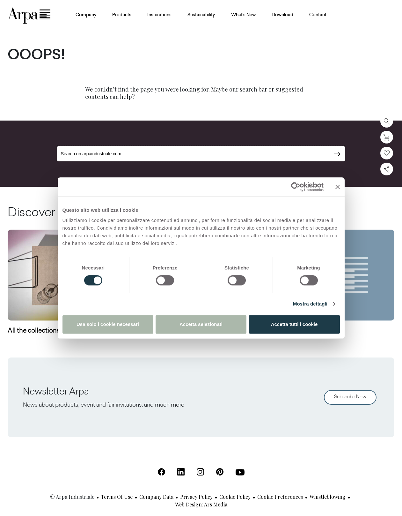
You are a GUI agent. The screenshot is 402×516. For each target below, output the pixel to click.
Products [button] (121, 15)
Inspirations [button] (159, 15)
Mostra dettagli (310, 303)
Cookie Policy (235, 496)
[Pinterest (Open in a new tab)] (220, 472)
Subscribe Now (350, 397)
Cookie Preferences (280, 496)
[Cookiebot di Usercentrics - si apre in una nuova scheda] (296, 187)
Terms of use (117, 496)
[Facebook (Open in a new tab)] (161, 472)
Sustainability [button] (201, 15)
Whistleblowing (328, 496)
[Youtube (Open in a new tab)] (240, 472)
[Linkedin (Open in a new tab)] (181, 472)
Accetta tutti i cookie (294, 324)
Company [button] (86, 15)
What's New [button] (243, 15)
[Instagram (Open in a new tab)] (200, 472)
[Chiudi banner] (337, 187)
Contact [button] (317, 15)
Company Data (156, 496)
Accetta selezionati (201, 324)
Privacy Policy (196, 496)
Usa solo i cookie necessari (108, 324)
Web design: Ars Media (201, 504)
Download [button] (282, 15)
